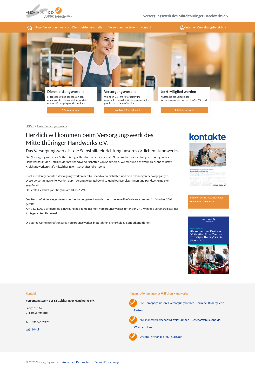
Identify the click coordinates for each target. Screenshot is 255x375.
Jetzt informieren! (184, 110)
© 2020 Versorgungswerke (43, 362)
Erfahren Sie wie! (71, 110)
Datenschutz (84, 362)
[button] (203, 27)
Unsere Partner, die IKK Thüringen (161, 337)
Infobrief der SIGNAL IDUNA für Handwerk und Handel (206, 199)
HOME (30, 126)
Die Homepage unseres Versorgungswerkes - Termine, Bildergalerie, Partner (179, 306)
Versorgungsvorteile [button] (121, 27)
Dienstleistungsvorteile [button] (87, 27)
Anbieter (67, 362)
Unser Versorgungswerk (52, 126)
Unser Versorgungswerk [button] (51, 27)
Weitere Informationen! (127, 110)
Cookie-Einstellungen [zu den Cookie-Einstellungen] (108, 362)
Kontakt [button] (146, 27)
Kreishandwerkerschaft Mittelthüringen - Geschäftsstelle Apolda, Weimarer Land (177, 323)
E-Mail (36, 329)
